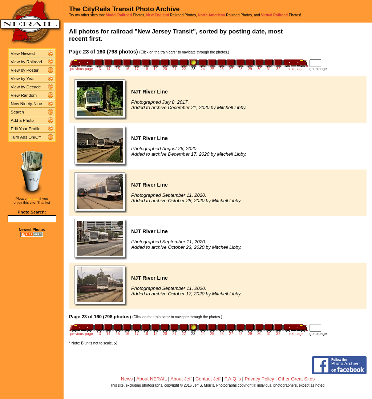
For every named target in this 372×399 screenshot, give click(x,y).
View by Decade (26, 87)
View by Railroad (26, 62)
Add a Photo (22, 120)
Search (17, 112)
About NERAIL (151, 379)
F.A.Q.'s (233, 379)
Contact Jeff (208, 379)
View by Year (23, 78)
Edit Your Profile (26, 129)
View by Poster (25, 70)
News (127, 379)
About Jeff (180, 379)
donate (33, 198)
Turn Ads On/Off (26, 137)
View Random (24, 95)
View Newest (23, 53)
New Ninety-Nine (26, 103)
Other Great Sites (296, 379)
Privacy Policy (259, 379)
